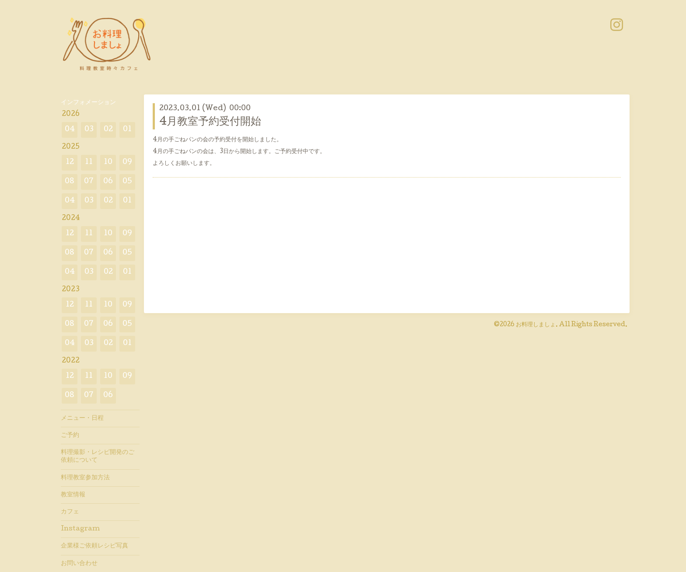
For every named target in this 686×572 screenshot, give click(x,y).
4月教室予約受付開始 (210, 122)
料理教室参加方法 (85, 477)
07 (89, 181)
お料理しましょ (536, 325)
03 (89, 129)
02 (108, 129)
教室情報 (73, 495)
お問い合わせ (79, 563)
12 (70, 162)
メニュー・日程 (82, 418)
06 (108, 181)
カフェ (70, 512)
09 (127, 162)
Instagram (80, 529)
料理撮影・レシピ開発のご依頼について (97, 456)
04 (70, 129)
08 (69, 181)
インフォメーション (88, 102)
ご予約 (70, 435)
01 (127, 129)
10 (108, 162)
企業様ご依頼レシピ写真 (94, 546)
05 (127, 181)
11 (89, 162)
